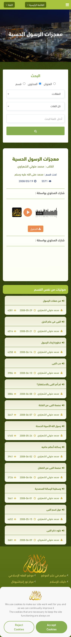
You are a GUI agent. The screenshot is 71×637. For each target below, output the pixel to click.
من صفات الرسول (53, 300)
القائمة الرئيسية (35, 5)
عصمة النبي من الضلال (51, 468)
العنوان (50, 84)
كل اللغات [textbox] (56, 106)
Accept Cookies (52, 626)
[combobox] (35, 94)
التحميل (35, 229)
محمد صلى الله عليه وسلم (29, 174)
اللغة (9, 5)
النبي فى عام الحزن (53, 321)
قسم (20, 84)
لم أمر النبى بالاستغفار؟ (50, 384)
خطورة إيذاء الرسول (52, 342)
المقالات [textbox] (56, 94)
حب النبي (58, 363)
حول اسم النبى (55, 509)
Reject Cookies (19, 626)
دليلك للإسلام (58, 581)
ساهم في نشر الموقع (53, 575)
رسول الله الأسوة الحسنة (50, 426)
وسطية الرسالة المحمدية (49, 488)
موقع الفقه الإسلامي (21, 575)
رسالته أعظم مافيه (52, 447)
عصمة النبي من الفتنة (51, 405)
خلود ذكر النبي (55, 530)
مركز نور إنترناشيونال (22, 581)
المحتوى (34, 84)
